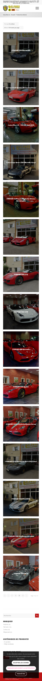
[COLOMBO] (17, 8)
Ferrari (5, 627)
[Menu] (36, 8)
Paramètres (21, 673)
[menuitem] (36, 8)
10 (15, 595)
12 (22, 595)
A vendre (7, 642)
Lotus (5, 629)
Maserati (6, 632)
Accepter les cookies (21, 662)
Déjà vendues (9, 644)
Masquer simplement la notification (21, 668)
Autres (5, 624)
